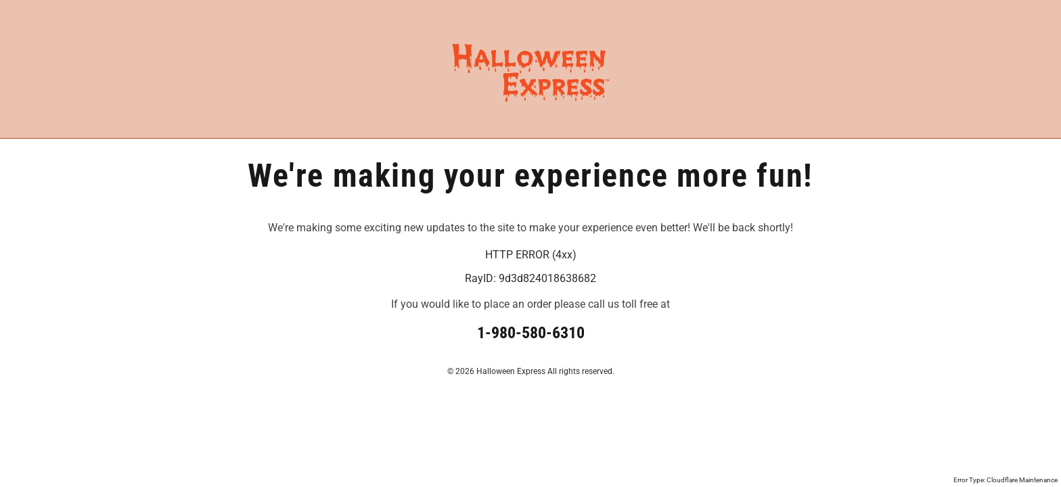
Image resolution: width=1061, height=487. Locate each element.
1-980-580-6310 (531, 332)
